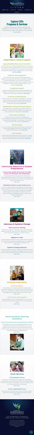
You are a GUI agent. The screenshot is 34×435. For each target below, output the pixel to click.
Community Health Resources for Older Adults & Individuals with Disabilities (17, 173)
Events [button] (20, 9)
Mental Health (17, 125)
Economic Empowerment (17, 96)
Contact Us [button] (28, 9)
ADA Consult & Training (17, 227)
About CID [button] (5, 9)
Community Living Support (17, 297)
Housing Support (17, 286)
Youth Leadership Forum (17, 389)
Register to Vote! (17, 237)
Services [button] (13, 9)
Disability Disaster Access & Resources (17, 185)
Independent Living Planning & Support (17, 106)
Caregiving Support (17, 88)
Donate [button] (17, 12)
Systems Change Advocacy (17, 247)
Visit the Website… (17, 72)
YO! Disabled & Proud (16, 377)
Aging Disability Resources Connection (17, 64)
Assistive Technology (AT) (17, 75)
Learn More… (19, 85)
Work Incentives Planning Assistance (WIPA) (17, 322)
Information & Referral (17, 115)
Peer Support (17, 133)
